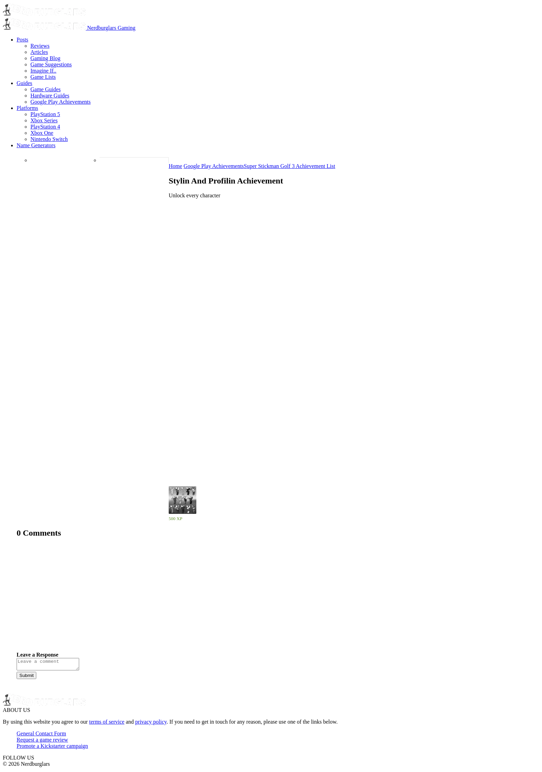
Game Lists (43, 77)
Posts (22, 40)
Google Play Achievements (60, 102)
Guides (24, 83)
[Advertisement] (224, 600)
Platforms (27, 108)
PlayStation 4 (45, 127)
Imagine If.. (43, 71)
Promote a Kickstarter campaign (52, 748)
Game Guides (45, 89)
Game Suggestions (51, 64)
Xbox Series (44, 120)
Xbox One (41, 133)
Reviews (39, 46)
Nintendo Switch (49, 139)
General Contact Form (41, 735)
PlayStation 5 (45, 114)
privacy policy (151, 724)
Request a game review (42, 742)
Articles (39, 52)
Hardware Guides (49, 95)
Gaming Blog (45, 58)
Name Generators (36, 145)
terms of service (106, 724)
